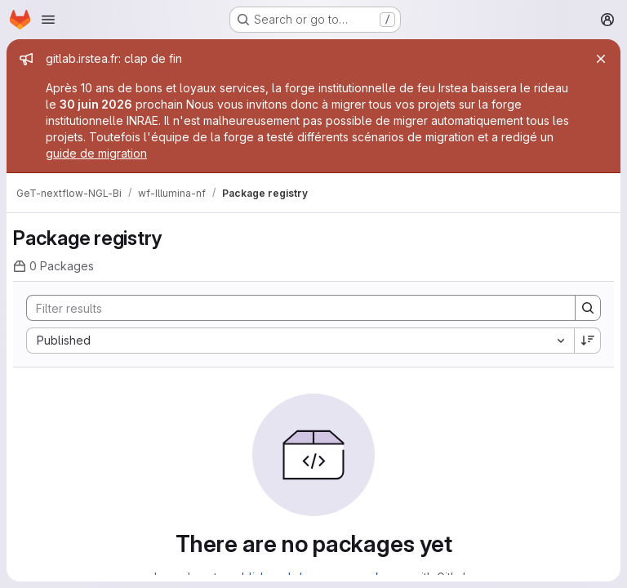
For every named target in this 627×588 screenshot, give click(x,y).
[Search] (292, 308)
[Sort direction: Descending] (588, 340)
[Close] (601, 59)
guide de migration (96, 153)
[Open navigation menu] (48, 20)
